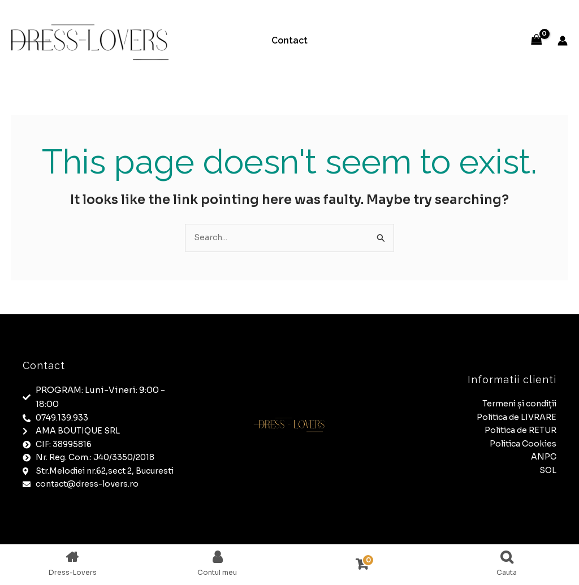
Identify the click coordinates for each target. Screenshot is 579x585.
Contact (289, 40)
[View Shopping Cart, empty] (536, 40)
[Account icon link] (563, 41)
